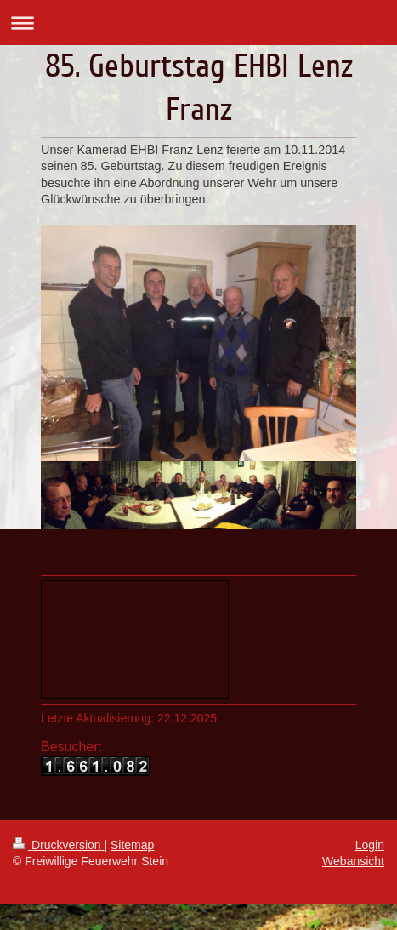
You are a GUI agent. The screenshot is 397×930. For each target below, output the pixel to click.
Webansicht (353, 861)
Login (369, 845)
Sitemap (132, 845)
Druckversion (58, 845)
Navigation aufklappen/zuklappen (198, 22)
